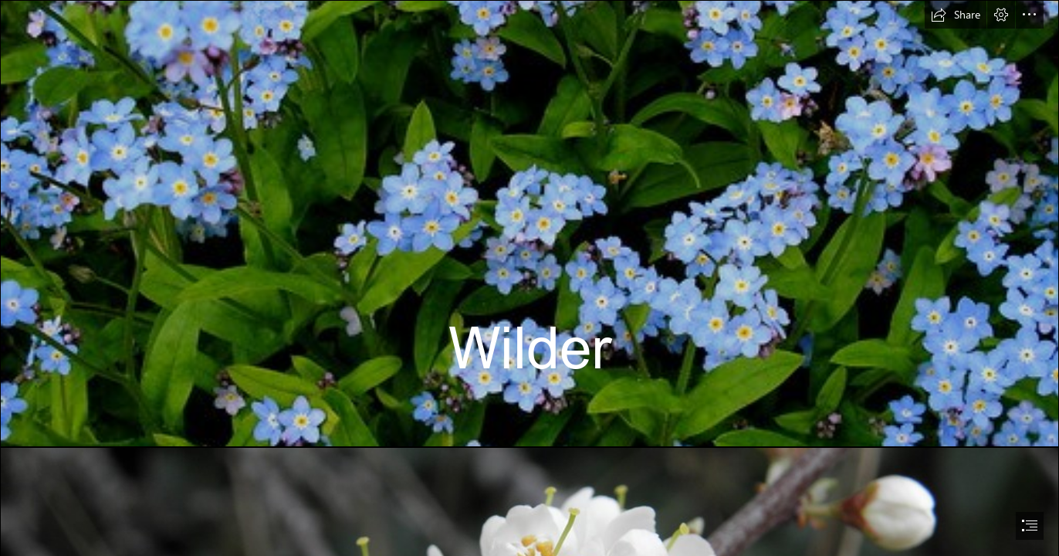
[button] (955, 15)
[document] (529, 278)
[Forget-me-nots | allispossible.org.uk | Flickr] (529, 223)
